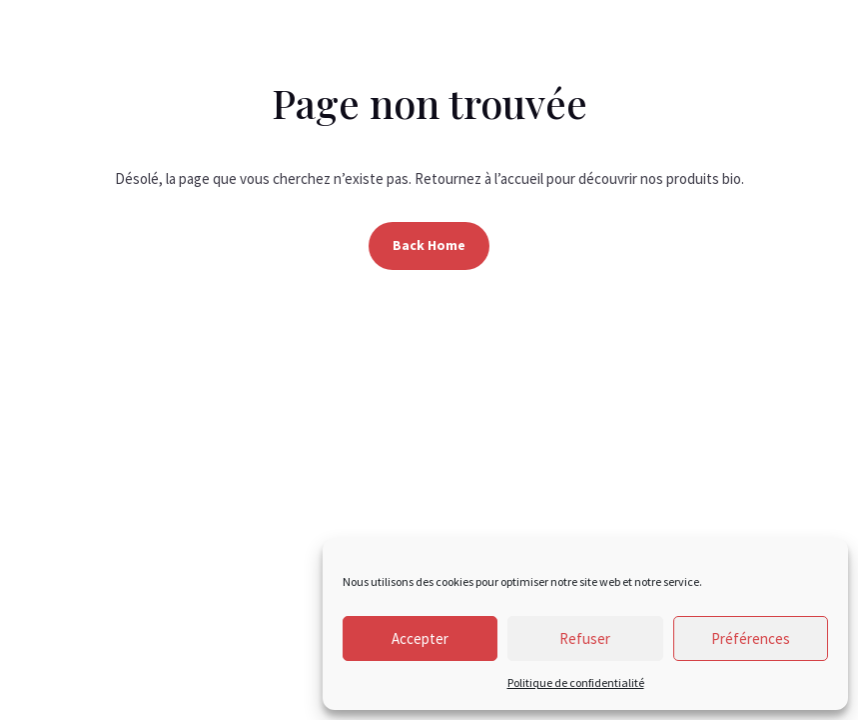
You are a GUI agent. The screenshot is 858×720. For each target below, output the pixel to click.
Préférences (750, 638)
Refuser (584, 638)
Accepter (420, 638)
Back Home (429, 245)
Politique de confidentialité (575, 682)
